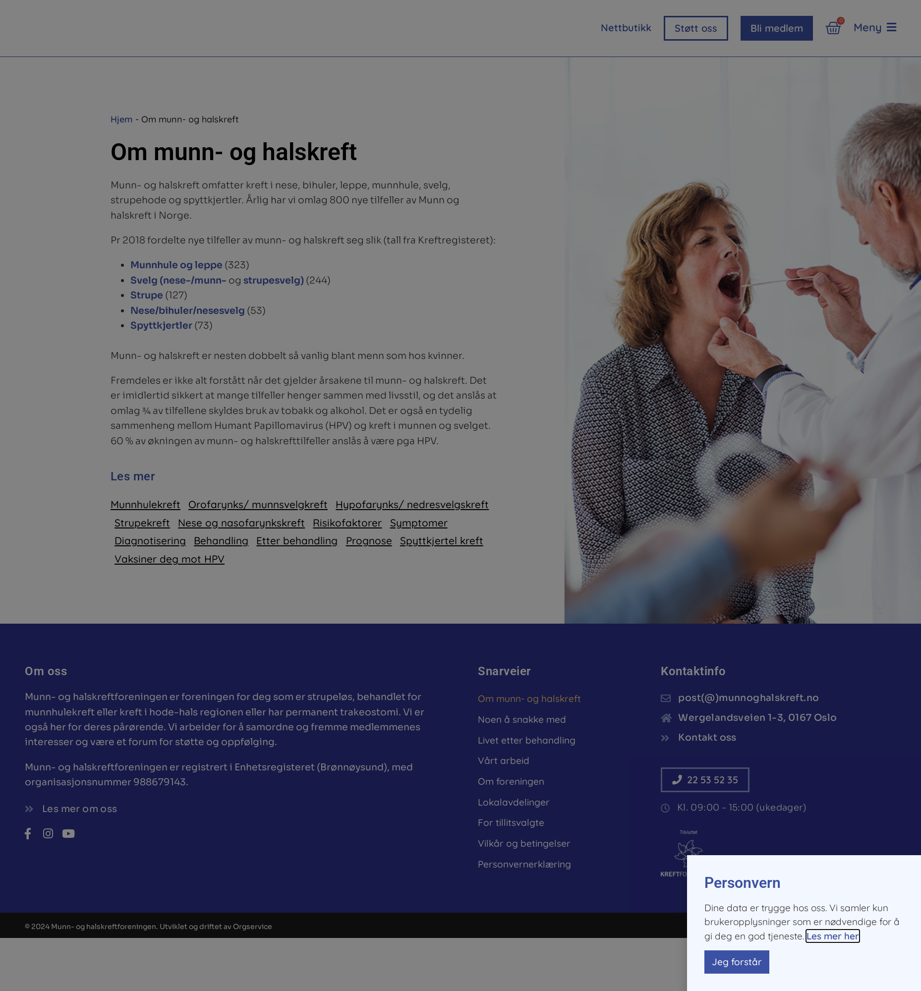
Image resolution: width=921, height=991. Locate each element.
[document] (460, 495)
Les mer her (832, 936)
